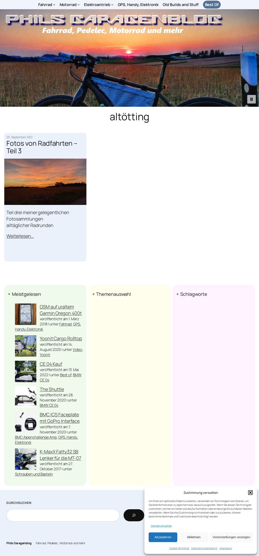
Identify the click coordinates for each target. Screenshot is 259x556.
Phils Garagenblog (19, 543)
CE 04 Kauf (51, 364)
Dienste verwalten (161, 525)
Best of (65, 374)
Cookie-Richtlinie (179, 548)
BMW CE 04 (49, 405)
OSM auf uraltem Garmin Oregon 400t (61, 310)
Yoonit (45, 354)
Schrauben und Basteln (34, 474)
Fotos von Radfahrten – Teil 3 (41, 146)
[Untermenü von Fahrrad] (54, 4)
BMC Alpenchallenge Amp (36, 437)
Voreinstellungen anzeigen (231, 537)
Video (77, 349)
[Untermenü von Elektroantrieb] (112, 4)
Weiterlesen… (20, 236)
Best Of (212, 4)
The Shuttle (52, 389)
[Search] (133, 515)
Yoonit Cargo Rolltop (61, 338)
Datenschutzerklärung (204, 548)
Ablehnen (193, 537)
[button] (250, 492)
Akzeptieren (162, 537)
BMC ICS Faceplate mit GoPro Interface (60, 417)
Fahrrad (65, 324)
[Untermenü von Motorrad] (78, 4)
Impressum (225, 548)
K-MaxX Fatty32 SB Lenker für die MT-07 (60, 454)
